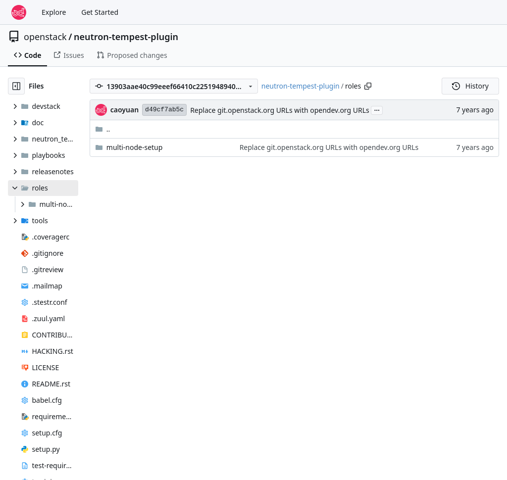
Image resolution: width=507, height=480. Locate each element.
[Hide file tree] (16, 86)
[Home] (19, 12)
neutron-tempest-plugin (126, 37)
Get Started (99, 12)
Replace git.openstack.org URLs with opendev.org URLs (279, 110)
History (470, 86)
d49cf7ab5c (164, 109)
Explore (54, 12)
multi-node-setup (134, 147)
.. (102, 129)
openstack (45, 37)
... (377, 109)
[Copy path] (367, 86)
